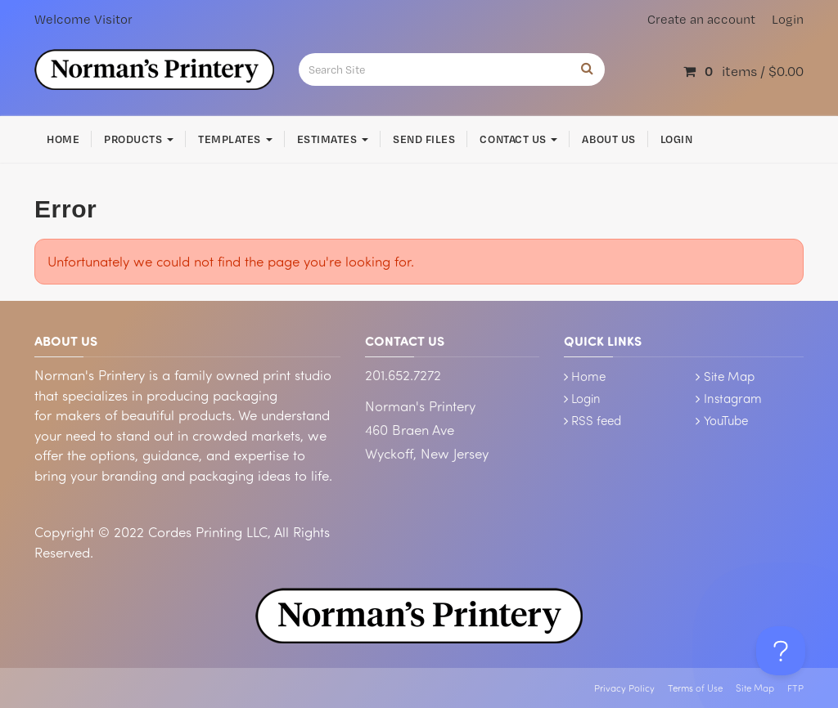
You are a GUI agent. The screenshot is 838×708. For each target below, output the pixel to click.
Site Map (729, 376)
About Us (608, 139)
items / (743, 70)
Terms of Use (695, 688)
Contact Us (518, 139)
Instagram (733, 398)
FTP (795, 688)
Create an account (701, 19)
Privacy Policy (624, 688)
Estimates (332, 139)
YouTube (726, 420)
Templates (235, 139)
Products (138, 139)
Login (788, 19)
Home (63, 139)
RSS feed (596, 420)
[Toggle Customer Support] (780, 650)
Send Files (424, 139)
